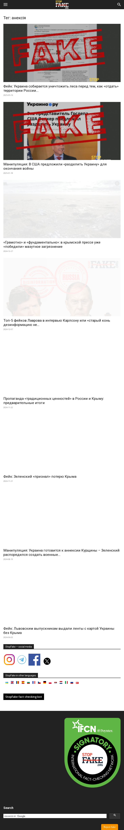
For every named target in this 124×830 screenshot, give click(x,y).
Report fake (110, 827)
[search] (54, 816)
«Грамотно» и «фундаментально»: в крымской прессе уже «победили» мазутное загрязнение (51, 244)
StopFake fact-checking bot (23, 697)
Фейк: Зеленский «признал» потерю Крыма (39, 476)
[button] (5, 4)
